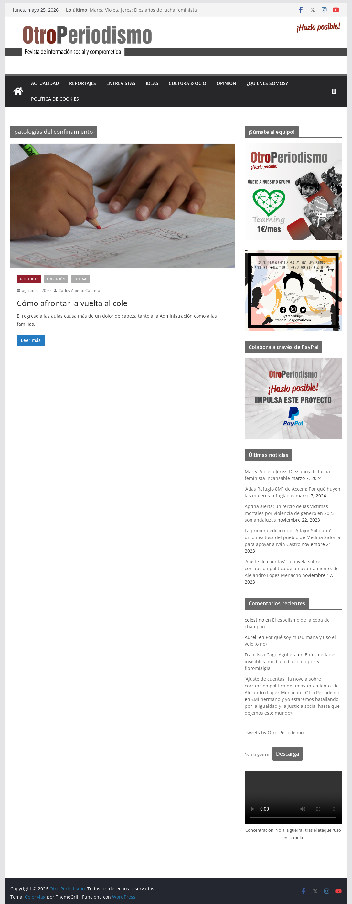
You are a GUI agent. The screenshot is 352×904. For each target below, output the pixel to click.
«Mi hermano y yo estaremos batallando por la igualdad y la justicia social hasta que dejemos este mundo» (292, 706)
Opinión (226, 83)
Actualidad (45, 83)
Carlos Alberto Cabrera (79, 290)
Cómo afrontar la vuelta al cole (72, 303)
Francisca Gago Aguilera (271, 655)
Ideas (152, 83)
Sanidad (80, 279)
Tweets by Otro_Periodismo (274, 732)
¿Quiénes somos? (267, 83)
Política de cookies (55, 99)
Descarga (287, 753)
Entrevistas (120, 83)
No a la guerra (257, 754)
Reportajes (82, 83)
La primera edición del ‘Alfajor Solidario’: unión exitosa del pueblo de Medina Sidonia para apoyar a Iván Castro (292, 537)
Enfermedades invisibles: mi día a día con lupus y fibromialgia (290, 661)
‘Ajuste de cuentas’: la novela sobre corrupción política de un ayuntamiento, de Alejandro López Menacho (292, 568)
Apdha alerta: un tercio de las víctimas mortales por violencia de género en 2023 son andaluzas (290, 513)
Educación (56, 279)
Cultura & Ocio (187, 83)
